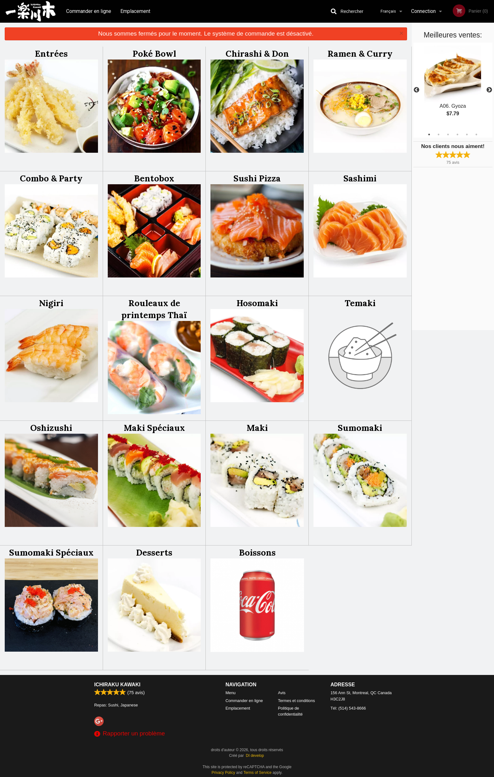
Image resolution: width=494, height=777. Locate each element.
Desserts (154, 552)
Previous (416, 90)
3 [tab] (448, 134)
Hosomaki (257, 303)
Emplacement (135, 11)
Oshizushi (51, 427)
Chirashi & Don (257, 53)
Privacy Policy (223, 772)
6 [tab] (476, 134)
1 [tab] (429, 134)
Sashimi (359, 178)
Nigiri (51, 303)
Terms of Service (258, 772)
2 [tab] (438, 134)
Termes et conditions (296, 700)
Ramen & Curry (360, 53)
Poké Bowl (154, 53)
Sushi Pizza (257, 178)
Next (489, 90)
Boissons (257, 552)
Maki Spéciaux (154, 427)
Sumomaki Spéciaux (51, 552)
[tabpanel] (453, 86)
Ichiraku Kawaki (117, 684)
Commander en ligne (88, 11)
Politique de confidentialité (290, 711)
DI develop (255, 755)
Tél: (348, 708)
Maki (257, 427)
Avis (281, 692)
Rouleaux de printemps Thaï (154, 309)
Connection (423, 11)
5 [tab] (467, 134)
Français (388, 11)
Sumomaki (360, 427)
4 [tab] (457, 134)
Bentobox (154, 178)
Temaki (360, 303)
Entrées (51, 53)
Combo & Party (51, 178)
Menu (231, 692)
